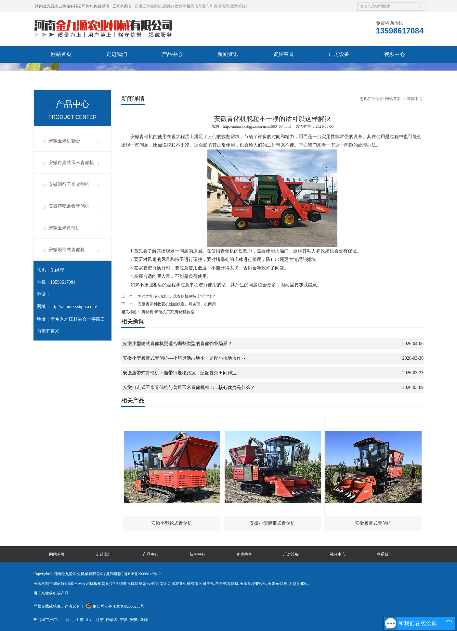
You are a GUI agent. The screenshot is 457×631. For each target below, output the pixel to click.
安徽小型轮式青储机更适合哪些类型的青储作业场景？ (177, 343)
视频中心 (394, 54)
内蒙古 (112, 619)
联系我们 (116, 71)
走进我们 (116, 54)
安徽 (134, 619)
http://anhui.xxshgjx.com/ (73, 306)
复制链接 (114, 574)
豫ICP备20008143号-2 (142, 574)
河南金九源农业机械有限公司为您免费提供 (72, 6)
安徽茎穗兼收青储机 (68, 206)
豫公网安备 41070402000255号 (115, 606)
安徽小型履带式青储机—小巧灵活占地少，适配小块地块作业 (184, 358)
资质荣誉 (283, 54)
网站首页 (61, 54)
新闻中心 (415, 99)
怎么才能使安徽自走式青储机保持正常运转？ (176, 296)
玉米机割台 (122, 6)
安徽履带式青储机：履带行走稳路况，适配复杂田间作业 (180, 372)
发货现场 (61, 71)
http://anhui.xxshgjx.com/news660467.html (257, 126)
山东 (80, 619)
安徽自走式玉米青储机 (71, 162)
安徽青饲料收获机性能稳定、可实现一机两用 (176, 304)
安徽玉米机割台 (64, 140)
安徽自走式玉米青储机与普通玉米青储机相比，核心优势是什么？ (189, 387)
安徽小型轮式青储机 (171, 523)
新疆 (144, 619)
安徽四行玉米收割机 (68, 184)
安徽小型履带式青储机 (272, 523)
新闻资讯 (227, 54)
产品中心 (172, 54)
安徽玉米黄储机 (64, 227)
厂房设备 (339, 54)
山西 (90, 619)
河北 (69, 619)
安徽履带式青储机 (66, 249)
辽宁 (100, 619)
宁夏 (124, 619)
